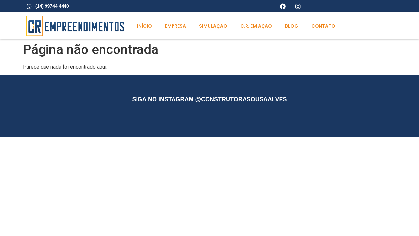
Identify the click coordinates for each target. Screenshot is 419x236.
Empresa (175, 26)
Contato (323, 26)
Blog (291, 26)
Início (144, 26)
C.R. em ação (256, 26)
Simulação (213, 26)
